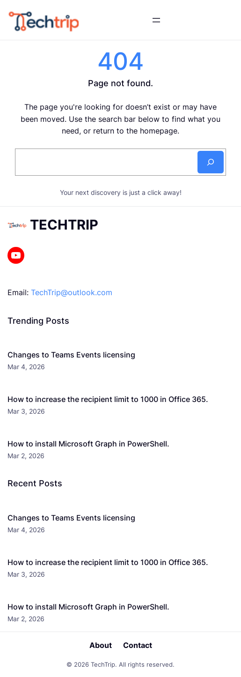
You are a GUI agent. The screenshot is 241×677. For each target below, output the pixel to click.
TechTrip (64, 224)
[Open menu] (156, 20)
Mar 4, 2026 (26, 367)
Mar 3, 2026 (26, 411)
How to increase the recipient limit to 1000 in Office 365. (107, 399)
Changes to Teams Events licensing (71, 354)
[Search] (210, 162)
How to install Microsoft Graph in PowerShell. (88, 443)
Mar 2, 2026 (25, 456)
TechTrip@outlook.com (71, 292)
